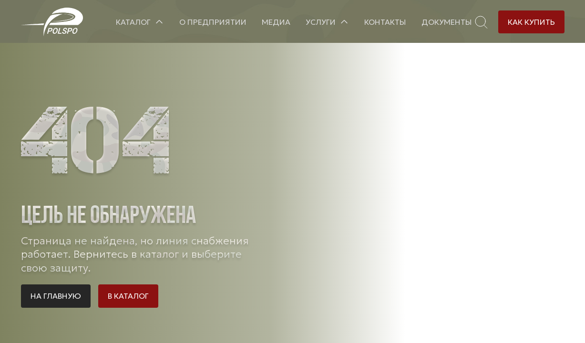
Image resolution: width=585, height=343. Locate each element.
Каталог (133, 22)
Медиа (276, 22)
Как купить (531, 22)
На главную (56, 296)
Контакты (385, 22)
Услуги (321, 22)
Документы (446, 22)
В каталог (128, 296)
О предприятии (212, 22)
